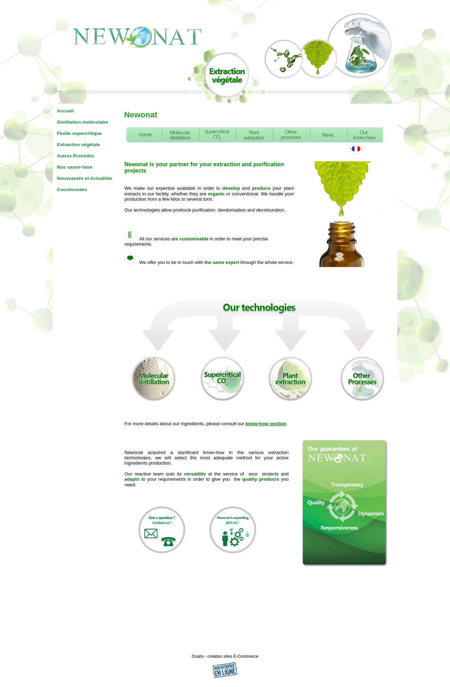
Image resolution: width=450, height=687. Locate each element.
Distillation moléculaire (82, 122)
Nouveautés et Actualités (84, 178)
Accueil (65, 111)
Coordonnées (72, 189)
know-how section (266, 423)
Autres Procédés (75, 155)
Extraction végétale (78, 144)
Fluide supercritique (79, 133)
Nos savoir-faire (74, 167)
